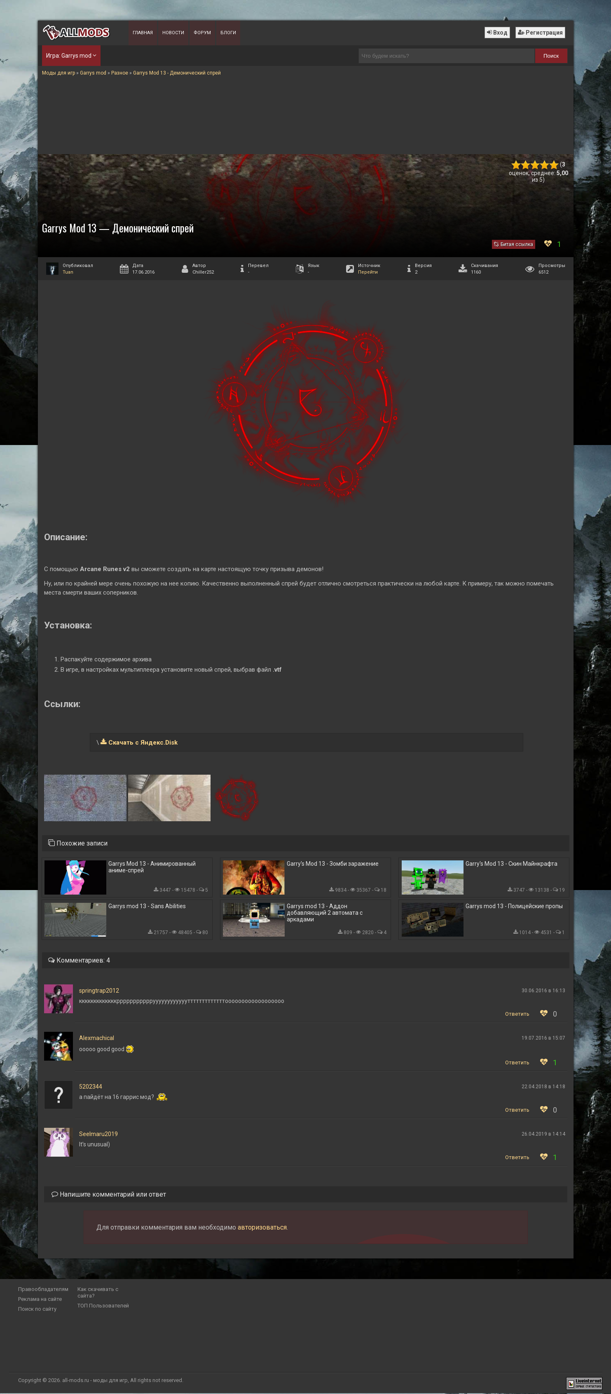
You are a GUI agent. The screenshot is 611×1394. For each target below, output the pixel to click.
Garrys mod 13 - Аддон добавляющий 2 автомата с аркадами (325, 913)
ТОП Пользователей (103, 1306)
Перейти (368, 272)
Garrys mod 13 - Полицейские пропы (514, 906)
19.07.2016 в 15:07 (543, 1039)
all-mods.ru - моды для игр (95, 1381)
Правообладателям (43, 1290)
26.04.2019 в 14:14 (543, 1135)
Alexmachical (96, 1039)
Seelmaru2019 (98, 1135)
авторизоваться (262, 1228)
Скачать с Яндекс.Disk (143, 742)
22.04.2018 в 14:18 (543, 1087)
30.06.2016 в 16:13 (543, 991)
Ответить (517, 1015)
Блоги (228, 32)
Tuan (68, 272)
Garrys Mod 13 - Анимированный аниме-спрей (152, 867)
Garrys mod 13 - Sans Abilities (147, 906)
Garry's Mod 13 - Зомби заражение (333, 864)
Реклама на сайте (40, 1300)
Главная (143, 32)
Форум (202, 32)
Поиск (551, 56)
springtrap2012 (99, 991)
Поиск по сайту (37, 1310)
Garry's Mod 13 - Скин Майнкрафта (511, 864)
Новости (173, 32)
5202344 (90, 1087)
